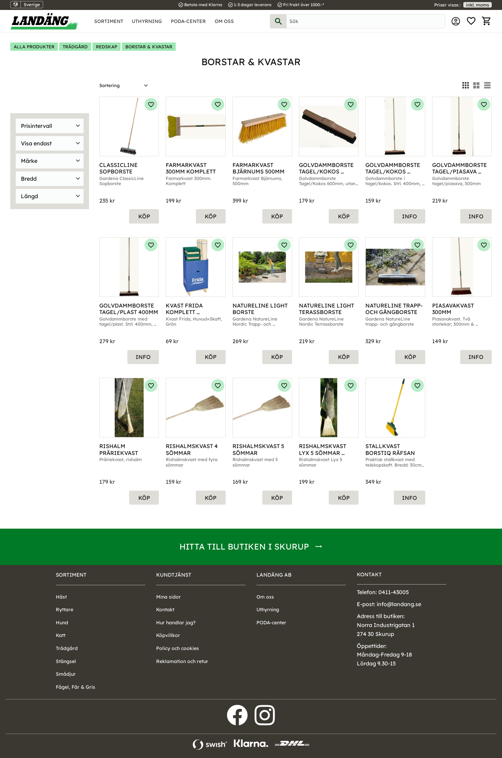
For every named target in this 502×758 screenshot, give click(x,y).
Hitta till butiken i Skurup (244, 546)
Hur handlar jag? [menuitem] (176, 622)
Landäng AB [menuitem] (273, 574)
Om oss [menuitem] (224, 21)
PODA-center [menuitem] (188, 21)
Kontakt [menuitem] (165, 609)
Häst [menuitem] (61, 597)
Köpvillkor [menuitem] (168, 635)
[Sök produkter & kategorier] (366, 21)
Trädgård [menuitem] (67, 648)
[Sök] (278, 21)
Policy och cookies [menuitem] (177, 648)
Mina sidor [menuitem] (456, 21)
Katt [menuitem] (60, 635)
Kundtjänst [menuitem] (173, 574)
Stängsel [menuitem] (66, 661)
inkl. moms (477, 5)
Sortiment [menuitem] (108, 21)
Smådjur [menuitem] (66, 674)
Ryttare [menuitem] (64, 609)
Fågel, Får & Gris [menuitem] (75, 687)
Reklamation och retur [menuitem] (182, 661)
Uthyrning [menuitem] (147, 21)
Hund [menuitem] (62, 622)
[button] (471, 21)
